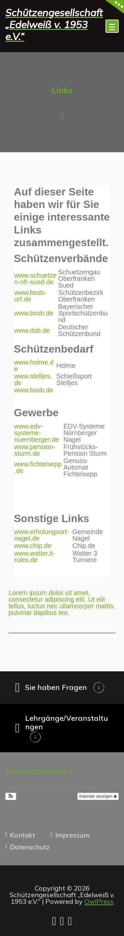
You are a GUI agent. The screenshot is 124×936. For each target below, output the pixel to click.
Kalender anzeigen (98, 796)
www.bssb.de (33, 313)
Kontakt (22, 835)
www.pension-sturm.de (35, 450)
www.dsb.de (32, 330)
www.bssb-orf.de (30, 296)
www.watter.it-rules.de (34, 557)
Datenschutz (30, 847)
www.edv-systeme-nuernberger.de (36, 433)
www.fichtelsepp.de (38, 467)
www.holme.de (34, 365)
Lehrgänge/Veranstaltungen (66, 722)
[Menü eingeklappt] (112, 26)
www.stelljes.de (33, 379)
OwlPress (99, 901)
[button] (11, 796)
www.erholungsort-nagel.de (41, 535)
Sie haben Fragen (56, 687)
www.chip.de (32, 545)
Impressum (72, 835)
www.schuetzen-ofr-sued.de (35, 279)
